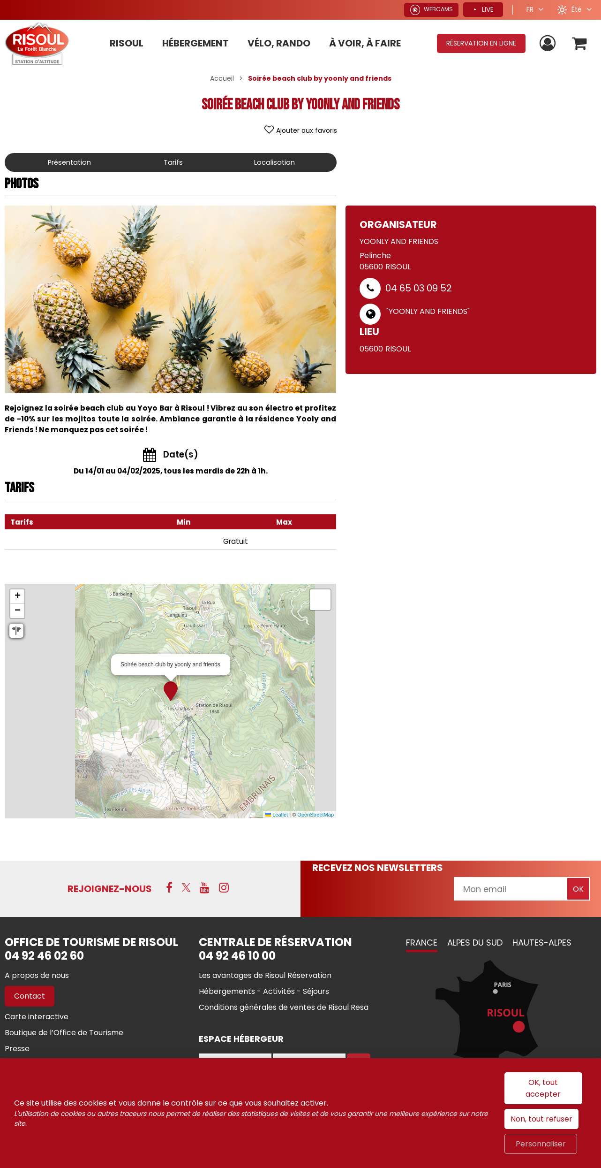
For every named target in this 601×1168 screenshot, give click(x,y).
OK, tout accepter (543, 1088)
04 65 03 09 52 (418, 288)
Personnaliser (541, 1143)
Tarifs (175, 162)
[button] (579, 43)
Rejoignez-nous (110, 888)
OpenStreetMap (315, 814)
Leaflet (276, 814)
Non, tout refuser (541, 1119)
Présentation (70, 162)
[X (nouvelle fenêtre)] (186, 888)
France (421, 942)
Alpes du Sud (475, 942)
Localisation (275, 162)
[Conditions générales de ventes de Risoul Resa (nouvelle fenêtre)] (283, 1007)
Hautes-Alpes (541, 942)
